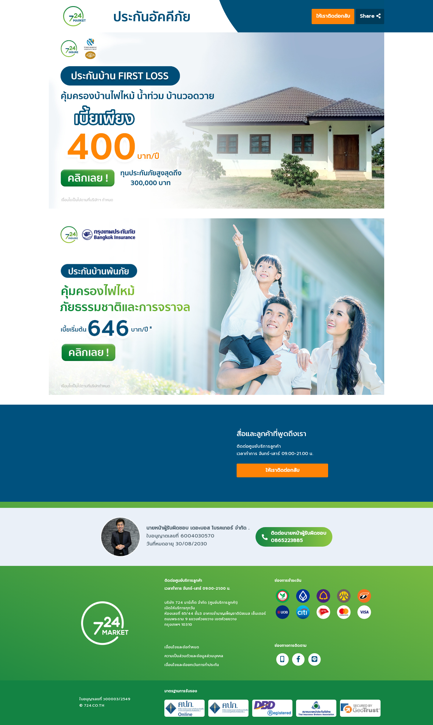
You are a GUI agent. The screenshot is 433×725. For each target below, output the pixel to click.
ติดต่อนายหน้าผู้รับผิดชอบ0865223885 (298, 537)
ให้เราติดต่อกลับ (333, 16)
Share (370, 16)
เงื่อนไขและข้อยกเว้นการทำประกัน (191, 665)
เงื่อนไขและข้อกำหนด (181, 647)
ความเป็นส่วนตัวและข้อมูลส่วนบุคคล (193, 656)
